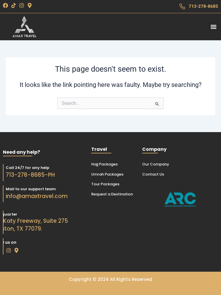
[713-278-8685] (182, 6)
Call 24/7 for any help (23, 167)
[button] (213, 27)
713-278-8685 (203, 6)
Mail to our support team (27, 189)
